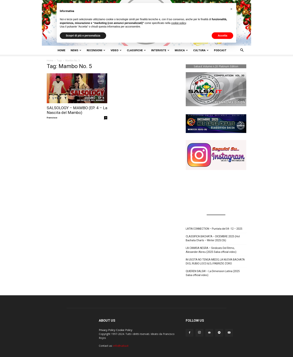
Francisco (52, 117)
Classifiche (136, 50)
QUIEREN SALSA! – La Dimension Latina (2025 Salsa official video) (213, 273)
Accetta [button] (222, 35)
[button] (241, 50)
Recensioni (96, 50)
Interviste (160, 50)
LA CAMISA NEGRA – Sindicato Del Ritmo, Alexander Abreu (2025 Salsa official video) (211, 249)
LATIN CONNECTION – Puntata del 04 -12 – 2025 (214, 228)
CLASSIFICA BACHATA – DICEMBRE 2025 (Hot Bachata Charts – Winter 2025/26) (213, 238)
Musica (181, 50)
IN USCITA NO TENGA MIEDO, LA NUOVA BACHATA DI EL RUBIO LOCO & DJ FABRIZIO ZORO (215, 261)
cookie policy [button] (178, 23)
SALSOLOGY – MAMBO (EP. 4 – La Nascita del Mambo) (77, 110)
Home (61, 50)
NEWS (76, 50)
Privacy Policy (107, 330)
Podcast (220, 50)
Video (116, 50)
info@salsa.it (121, 345)
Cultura (201, 50)
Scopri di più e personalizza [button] (83, 35)
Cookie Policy (124, 330)
